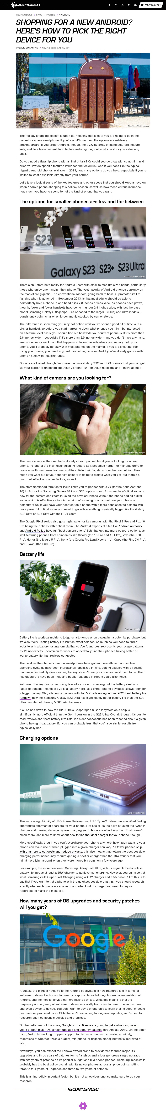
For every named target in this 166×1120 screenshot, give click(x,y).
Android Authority (130, 526)
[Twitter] (122, 5)
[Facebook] (109, 5)
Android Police (35, 530)
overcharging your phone (81, 830)
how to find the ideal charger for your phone (99, 835)
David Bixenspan (28, 48)
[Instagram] (116, 5)
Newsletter (151, 5)
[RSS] (135, 5)
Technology (24, 15)
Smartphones (45, 15)
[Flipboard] (128, 5)
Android (64, 15)
